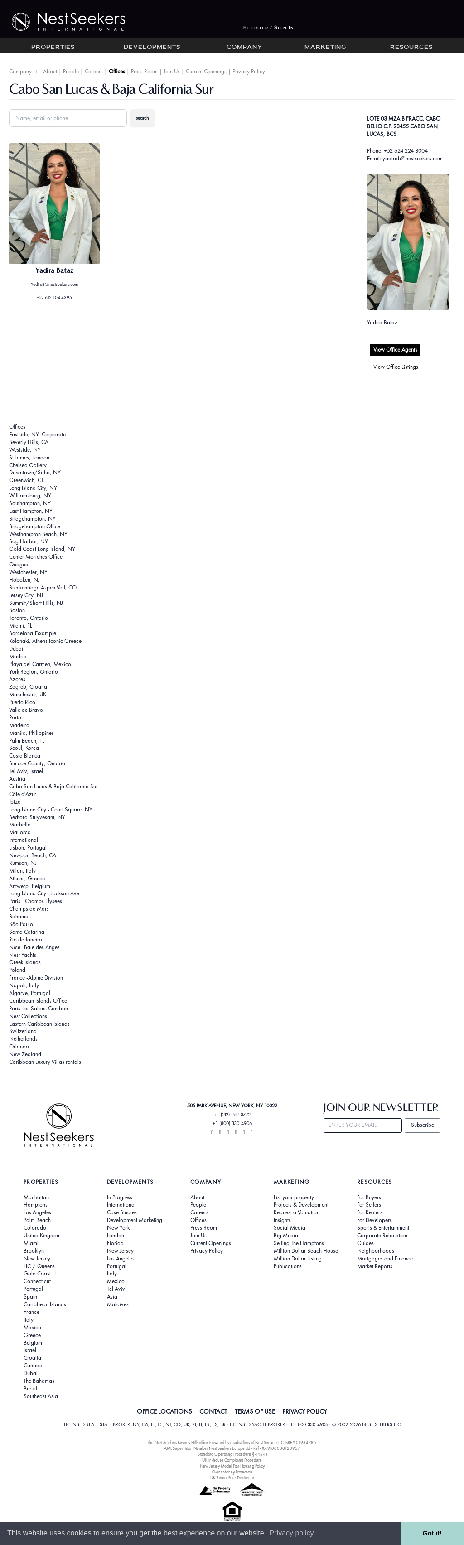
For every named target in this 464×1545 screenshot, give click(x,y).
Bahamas (20, 916)
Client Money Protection (232, 1472)
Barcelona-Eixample (32, 633)
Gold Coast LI (40, 1273)
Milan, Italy (22, 870)
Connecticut (37, 1281)
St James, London (29, 457)
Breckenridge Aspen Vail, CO (43, 587)
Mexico (32, 1327)
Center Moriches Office (36, 556)
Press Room (144, 71)
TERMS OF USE (255, 1411)
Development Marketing (134, 1220)
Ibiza (15, 802)
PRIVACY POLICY (304, 1411)
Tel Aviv (116, 1289)
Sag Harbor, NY (28, 541)
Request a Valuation (296, 1212)
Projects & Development (301, 1204)
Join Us (172, 71)
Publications (288, 1266)
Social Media (289, 1227)
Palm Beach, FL (26, 740)
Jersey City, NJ (26, 595)
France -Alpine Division (36, 977)
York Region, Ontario (33, 672)
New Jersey (37, 1258)
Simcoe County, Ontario (37, 763)
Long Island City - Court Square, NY (50, 809)
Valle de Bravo (26, 710)
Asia (112, 1296)
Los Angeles (37, 1212)
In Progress (119, 1197)
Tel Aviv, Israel (26, 771)
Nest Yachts (22, 955)
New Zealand (25, 1054)
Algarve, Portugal (29, 993)
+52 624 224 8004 (406, 150)
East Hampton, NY (31, 511)
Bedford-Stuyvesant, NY (37, 817)
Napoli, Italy (24, 985)
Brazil (30, 1388)
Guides (365, 1243)
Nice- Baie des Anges (34, 947)
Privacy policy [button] (292, 1533)
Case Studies (122, 1212)
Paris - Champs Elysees (35, 901)
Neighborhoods (375, 1251)
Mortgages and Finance (385, 1258)
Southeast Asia (41, 1396)
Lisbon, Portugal (28, 847)
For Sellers (369, 1204)
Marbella (20, 824)
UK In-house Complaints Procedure (232, 1460)
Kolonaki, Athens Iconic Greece (45, 641)
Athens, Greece (27, 878)
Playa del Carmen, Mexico (40, 664)
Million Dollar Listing (298, 1258)
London (115, 1235)
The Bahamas (39, 1381)
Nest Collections (28, 1016)
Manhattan (36, 1197)
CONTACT (213, 1411)
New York (118, 1227)
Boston (17, 610)
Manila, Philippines (31, 733)
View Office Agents (395, 349)
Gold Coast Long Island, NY (42, 549)
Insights (282, 1220)
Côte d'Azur (22, 794)
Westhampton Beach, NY (38, 534)
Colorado (35, 1227)
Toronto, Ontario (28, 618)
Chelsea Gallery (28, 465)
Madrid (18, 656)
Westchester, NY (28, 572)
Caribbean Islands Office (38, 1000)
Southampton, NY (30, 503)
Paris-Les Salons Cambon (38, 1008)
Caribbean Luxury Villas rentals (45, 1062)
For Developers (374, 1220)
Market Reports (374, 1266)
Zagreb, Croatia (28, 686)
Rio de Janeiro (25, 939)
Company (244, 47)
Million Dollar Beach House (306, 1251)
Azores (17, 679)
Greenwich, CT (26, 480)
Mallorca (20, 832)
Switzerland (23, 1031)
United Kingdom (42, 1235)
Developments (152, 47)
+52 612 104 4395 (54, 297)
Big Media (286, 1235)
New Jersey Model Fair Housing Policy (232, 1466)
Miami (31, 1243)
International (23, 840)
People (71, 71)
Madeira (19, 725)
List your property (294, 1197)
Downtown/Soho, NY (35, 472)
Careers (94, 71)
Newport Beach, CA (32, 855)
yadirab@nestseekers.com (412, 158)
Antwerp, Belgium (29, 886)
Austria (17, 778)
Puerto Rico (22, 702)
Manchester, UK (27, 694)
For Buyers (369, 1197)
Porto (15, 717)
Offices (117, 71)
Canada (33, 1365)
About (50, 71)
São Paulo (21, 924)
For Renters (369, 1212)
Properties (53, 47)
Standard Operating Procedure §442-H (232, 1454)
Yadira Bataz (382, 322)
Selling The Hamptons (299, 1243)
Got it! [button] (432, 1533)
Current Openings (206, 71)
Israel (30, 1350)
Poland (17, 970)
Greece (32, 1335)
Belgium (33, 1343)
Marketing (325, 47)
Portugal (33, 1289)
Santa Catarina (26, 932)
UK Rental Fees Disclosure (232, 1478)
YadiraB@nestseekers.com (54, 284)
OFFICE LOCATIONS (164, 1411)
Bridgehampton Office (34, 526)
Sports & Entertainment (383, 1227)
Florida (115, 1243)
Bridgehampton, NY (32, 518)
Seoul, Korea (24, 748)
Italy (29, 1319)
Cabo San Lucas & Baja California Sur (53, 786)
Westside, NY (25, 450)
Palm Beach (37, 1220)
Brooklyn (34, 1251)
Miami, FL (20, 625)
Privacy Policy (248, 71)
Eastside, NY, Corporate (37, 434)
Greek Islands (25, 962)
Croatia (32, 1358)
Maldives (118, 1304)
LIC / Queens (39, 1266)
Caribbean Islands (45, 1304)
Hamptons (36, 1204)
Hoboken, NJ (24, 580)
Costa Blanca (24, 755)
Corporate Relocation (382, 1235)
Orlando (19, 1046)
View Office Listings (395, 367)
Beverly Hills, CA (28, 442)
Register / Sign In (268, 28)
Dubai (16, 648)
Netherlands (23, 1039)
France (31, 1312)
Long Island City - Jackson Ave (44, 893)
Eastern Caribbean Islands (39, 1024)
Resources (411, 47)
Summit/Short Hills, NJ (36, 603)
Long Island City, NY (33, 488)
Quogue (18, 564)
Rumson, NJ (23, 863)
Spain (30, 1296)
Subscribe (422, 1125)
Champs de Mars (29, 909)
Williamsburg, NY (30, 495)
